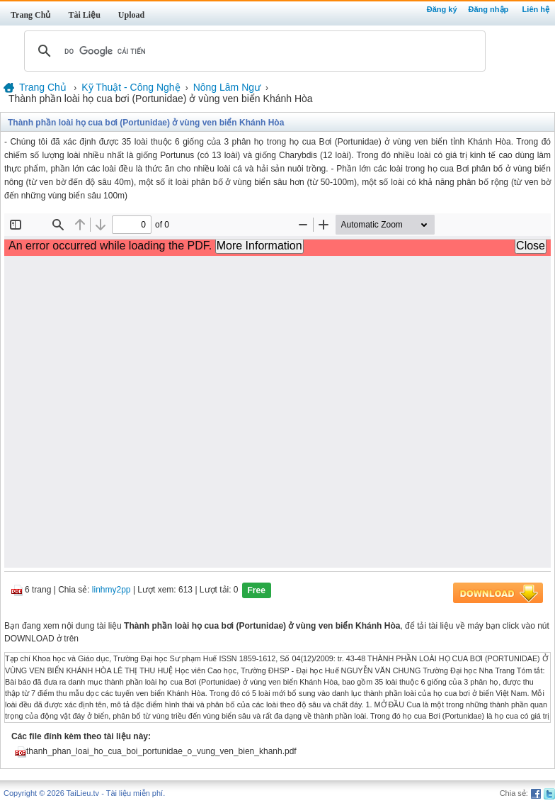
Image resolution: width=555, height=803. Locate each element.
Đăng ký (442, 9)
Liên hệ (535, 9)
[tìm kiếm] (252, 51)
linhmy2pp (111, 590)
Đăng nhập (489, 9)
